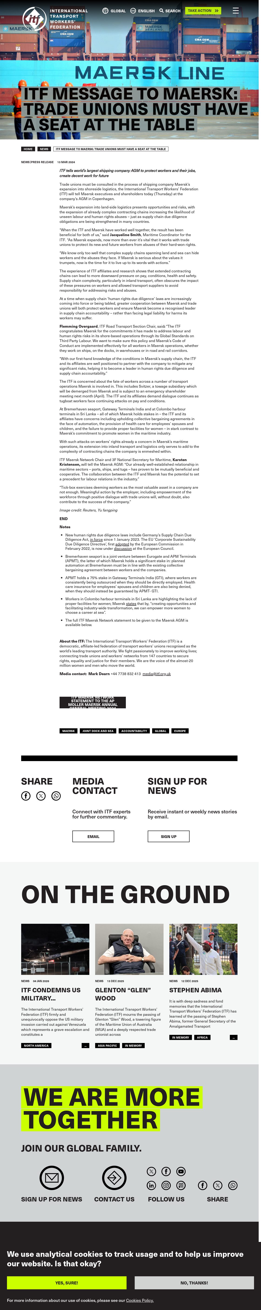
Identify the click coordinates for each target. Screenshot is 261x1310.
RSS (181, 1185)
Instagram (166, 1185)
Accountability (134, 731)
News (44, 149)
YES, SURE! (66, 1283)
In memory (133, 1045)
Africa (202, 1037)
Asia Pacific (107, 1045)
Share (37, 780)
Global (160, 731)
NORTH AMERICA (36, 1045)
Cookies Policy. (140, 1300)
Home (28, 149)
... (85, 1045)
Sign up (168, 836)
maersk (68, 731)
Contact (114, 1180)
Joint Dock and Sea (98, 731)
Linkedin (151, 1185)
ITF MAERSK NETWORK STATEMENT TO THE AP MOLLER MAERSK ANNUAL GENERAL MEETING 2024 (92, 702)
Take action (199, 10)
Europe (180, 731)
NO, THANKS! (194, 1283)
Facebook (166, 1171)
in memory (180, 1037)
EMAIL (93, 836)
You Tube (181, 1171)
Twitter (151, 1171)
